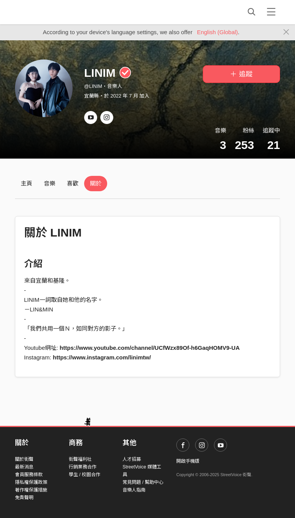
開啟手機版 (187, 461)
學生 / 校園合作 (84, 474)
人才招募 (132, 459)
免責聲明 (24, 497)
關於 (95, 183)
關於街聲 (24, 459)
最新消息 (24, 467)
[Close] (286, 32)
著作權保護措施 (31, 490)
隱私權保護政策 (31, 482)
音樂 (49, 183)
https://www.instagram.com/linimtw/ (102, 357)
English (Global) (217, 32)
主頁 (26, 183)
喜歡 (72, 183)
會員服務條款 (29, 474)
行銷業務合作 (82, 467)
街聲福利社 (80, 459)
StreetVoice (46, 12)
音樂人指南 (134, 490)
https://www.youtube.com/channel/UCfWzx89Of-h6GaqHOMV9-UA (150, 347)
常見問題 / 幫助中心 (143, 482)
